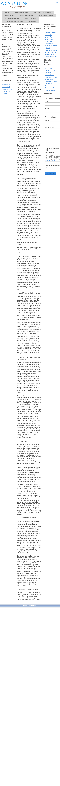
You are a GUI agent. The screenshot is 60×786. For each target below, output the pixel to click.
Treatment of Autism (46, 15)
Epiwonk (47, 48)
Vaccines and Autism (12, 18)
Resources (32, 21)
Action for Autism (50, 33)
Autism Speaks (49, 75)
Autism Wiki (48, 41)
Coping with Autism (26, 15)
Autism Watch (49, 39)
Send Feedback (50, 173)
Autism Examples (30, 18)
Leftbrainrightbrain (51, 50)
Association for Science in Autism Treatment (50, 71)
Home (7, 12)
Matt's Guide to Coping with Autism (7, 91)
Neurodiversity (49, 54)
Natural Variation (50, 52)
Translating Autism (51, 56)
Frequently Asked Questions (14, 21)
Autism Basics (9, 15)
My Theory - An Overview (42, 12)
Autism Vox (48, 37)
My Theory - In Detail (21, 12)
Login (57, 2)
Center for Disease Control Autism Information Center (51, 79)
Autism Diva (48, 35)
